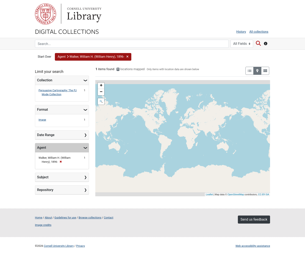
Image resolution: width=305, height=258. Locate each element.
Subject (43, 177)
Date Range (45, 135)
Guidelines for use (65, 217)
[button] (93, 57)
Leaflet (209, 194)
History (241, 32)
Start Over (44, 57)
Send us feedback (254, 219)
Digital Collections (67, 31)
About (48, 217)
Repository (45, 190)
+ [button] (101, 86)
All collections (258, 32)
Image (42, 119)
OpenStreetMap (235, 194)
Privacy (80, 245)
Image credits (43, 225)
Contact (108, 217)
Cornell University (45, 14)
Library (84, 14)
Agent (41, 148)
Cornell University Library (59, 245)
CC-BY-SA (263, 194)
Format (42, 110)
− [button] (101, 92)
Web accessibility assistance (253, 245)
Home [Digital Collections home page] (38, 217)
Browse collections (90, 217)
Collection (44, 80)
